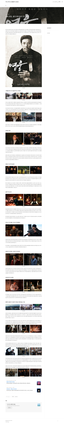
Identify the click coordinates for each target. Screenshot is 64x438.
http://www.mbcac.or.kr (10, 380)
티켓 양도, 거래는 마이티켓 (11, 389)
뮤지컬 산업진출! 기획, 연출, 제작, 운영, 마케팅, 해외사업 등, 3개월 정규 (18, 383)
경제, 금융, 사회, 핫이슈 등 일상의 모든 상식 (13, 405)
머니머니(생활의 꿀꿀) (12, 2)
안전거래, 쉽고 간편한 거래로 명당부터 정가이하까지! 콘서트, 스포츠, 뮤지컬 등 (19, 390)
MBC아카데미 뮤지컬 (10, 381)
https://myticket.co (9, 387)
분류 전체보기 (49, 27)
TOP (58, 421)
